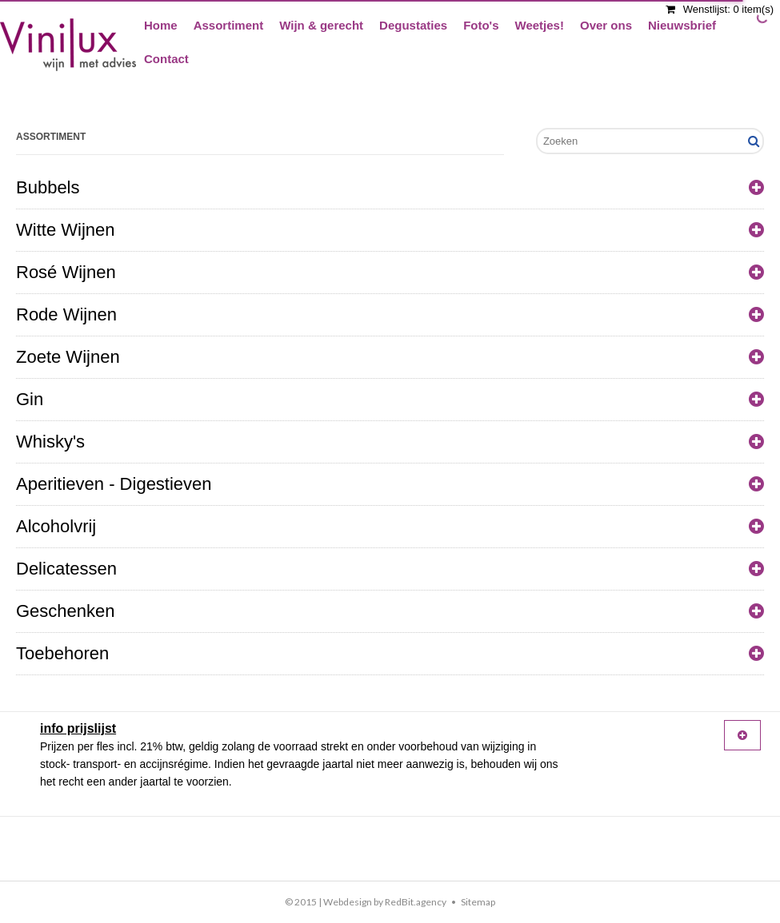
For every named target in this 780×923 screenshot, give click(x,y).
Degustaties (413, 25)
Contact (166, 59)
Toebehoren (390, 653)
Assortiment (229, 25)
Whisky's (390, 442)
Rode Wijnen (390, 315)
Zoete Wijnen (390, 357)
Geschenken (390, 611)
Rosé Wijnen (390, 272)
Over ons (606, 25)
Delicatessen (390, 569)
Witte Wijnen (390, 230)
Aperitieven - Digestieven (390, 484)
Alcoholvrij (390, 526)
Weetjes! (539, 25)
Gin (390, 399)
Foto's (480, 25)
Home (161, 25)
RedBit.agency (415, 902)
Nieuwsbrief (682, 25)
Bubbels (390, 188)
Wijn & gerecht (321, 25)
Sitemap (478, 902)
